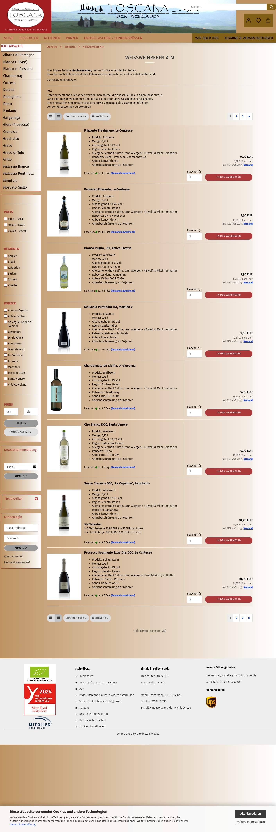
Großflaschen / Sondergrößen (113, 38)
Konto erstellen (13, 556)
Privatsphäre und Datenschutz (98, 682)
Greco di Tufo (13, 152)
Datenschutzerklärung (23, 824)
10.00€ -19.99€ (14, 225)
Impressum (86, 676)
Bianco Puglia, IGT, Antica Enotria (108, 248)
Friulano (9, 110)
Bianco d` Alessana (18, 69)
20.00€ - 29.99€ (15, 231)
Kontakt (84, 707)
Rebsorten (28, 38)
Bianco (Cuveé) (15, 62)
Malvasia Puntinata (18, 173)
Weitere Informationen (251, 822)
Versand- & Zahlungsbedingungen (100, 701)
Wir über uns (207, 38)
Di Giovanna (13, 337)
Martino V (12, 367)
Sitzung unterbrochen (92, 720)
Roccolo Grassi (15, 373)
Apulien (10, 256)
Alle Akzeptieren (250, 813)
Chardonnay (13, 76)
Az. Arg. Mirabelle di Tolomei (18, 324)
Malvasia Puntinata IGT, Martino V (108, 307)
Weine (8, 38)
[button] (249, 20)
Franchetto (13, 343)
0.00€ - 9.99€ (14, 219)
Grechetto (11, 138)
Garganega (11, 117)
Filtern (21, 423)
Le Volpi (11, 361)
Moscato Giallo (15, 187)
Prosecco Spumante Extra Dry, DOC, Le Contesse (118, 552)
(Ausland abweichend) (123, 173)
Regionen (52, 38)
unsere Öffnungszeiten (93, 714)
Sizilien (10, 279)
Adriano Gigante (16, 310)
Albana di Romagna (18, 55)
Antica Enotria (14, 316)
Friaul (9, 262)
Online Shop (124, 733)
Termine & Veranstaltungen (248, 38)
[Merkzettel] (258, 20)
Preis (8, 212)
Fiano (7, 104)
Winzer (72, 38)
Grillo (7, 159)
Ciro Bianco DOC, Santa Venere (106, 424)
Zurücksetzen (21, 432)
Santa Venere (14, 378)
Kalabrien (12, 267)
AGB (81, 689)
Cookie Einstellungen (92, 726)
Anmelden (21, 476)
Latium (10, 273)
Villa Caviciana (15, 384)
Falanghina (12, 97)
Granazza (10, 132)
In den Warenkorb (229, 177)
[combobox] (76, 116)
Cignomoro (12, 332)
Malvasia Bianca (16, 166)
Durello (9, 90)
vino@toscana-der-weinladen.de (170, 707)
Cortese (9, 83)
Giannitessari (14, 349)
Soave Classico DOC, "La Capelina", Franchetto (117, 483)
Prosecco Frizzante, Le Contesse (107, 189)
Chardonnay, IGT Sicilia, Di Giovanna (110, 366)
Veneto (10, 285)
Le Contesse (13, 355)
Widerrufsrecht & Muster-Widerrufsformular (106, 695)
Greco (7, 145)
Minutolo (10, 180)
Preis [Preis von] (8, 404)
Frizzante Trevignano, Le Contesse (108, 130)
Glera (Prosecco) (16, 125)
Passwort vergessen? (17, 562)
